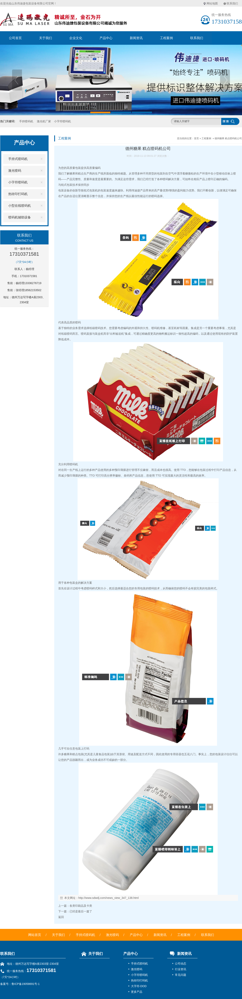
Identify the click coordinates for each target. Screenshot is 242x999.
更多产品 (136, 991)
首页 (196, 138)
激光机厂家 (44, 121)
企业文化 (75, 38)
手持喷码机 (26, 121)
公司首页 (15, 38)
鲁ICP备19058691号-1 (25, 984)
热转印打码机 (139, 980)
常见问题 (180, 974)
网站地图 (212, 3)
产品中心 (106, 38)
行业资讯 (180, 969)
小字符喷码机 (62, 121)
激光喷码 (112, 935)
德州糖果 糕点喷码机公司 (228, 138)
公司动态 (180, 963)
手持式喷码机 (85, 935)
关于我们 (45, 38)
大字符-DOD (139, 986)
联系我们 (232, 3)
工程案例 (166, 38)
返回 (61, 917)
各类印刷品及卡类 (81, 905)
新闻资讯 (136, 38)
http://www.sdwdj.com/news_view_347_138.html (108, 897)
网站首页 (34, 935)
